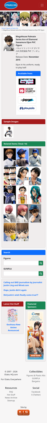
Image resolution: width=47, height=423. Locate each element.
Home (3, 28)
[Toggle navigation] (42, 5)
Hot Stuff (11, 394)
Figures (7, 258)
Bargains (36, 381)
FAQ (11, 392)
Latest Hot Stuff (11, 304)
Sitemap (11, 400)
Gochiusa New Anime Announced (13, 327)
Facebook (36, 392)
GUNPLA (8, 268)
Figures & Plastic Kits (12, 28)
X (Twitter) (36, 394)
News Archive (11, 397)
